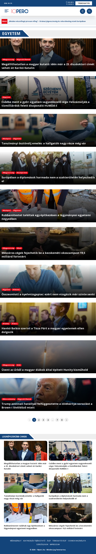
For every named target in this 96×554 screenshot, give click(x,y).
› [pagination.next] (66, 420)
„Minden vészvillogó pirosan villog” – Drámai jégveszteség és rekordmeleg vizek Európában (47, 21)
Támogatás (84, 3)
